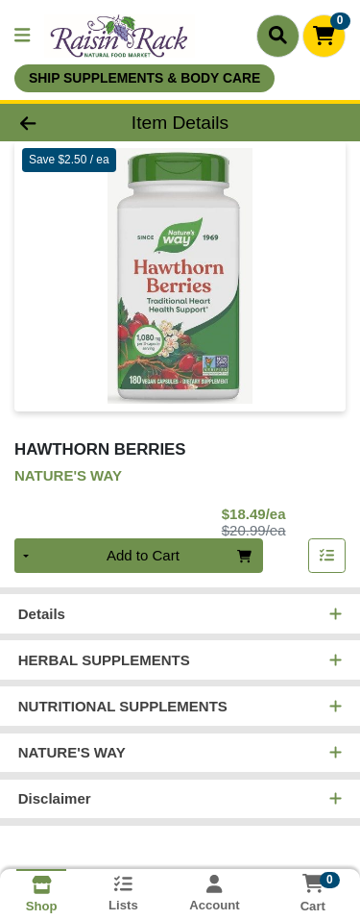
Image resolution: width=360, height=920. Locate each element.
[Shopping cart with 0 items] (324, 36)
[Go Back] (55, 123)
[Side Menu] (22, 36)
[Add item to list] (327, 556)
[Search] (278, 35)
